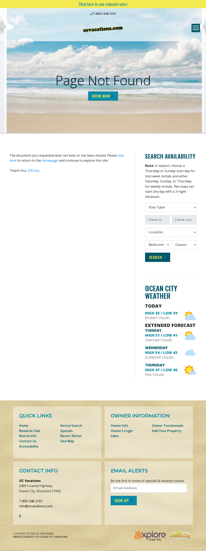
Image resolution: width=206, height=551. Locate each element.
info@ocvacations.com (36, 506)
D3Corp (33, 170)
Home (23, 425)
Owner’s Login (122, 431)
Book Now (101, 96)
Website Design (22, 537)
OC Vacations (30, 481)
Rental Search (71, 425)
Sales (115, 436)
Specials (66, 431)
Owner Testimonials (167, 425)
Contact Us (27, 441)
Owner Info (119, 425)
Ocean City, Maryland (54, 537)
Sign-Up (122, 500)
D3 (37, 537)
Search (155, 257)
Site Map (67, 441)
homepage (50, 160)
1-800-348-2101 (31, 501)
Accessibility (28, 446)
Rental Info (27, 436)
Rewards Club (29, 431)
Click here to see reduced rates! (103, 4)
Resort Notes (70, 436)
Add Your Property (166, 431)
